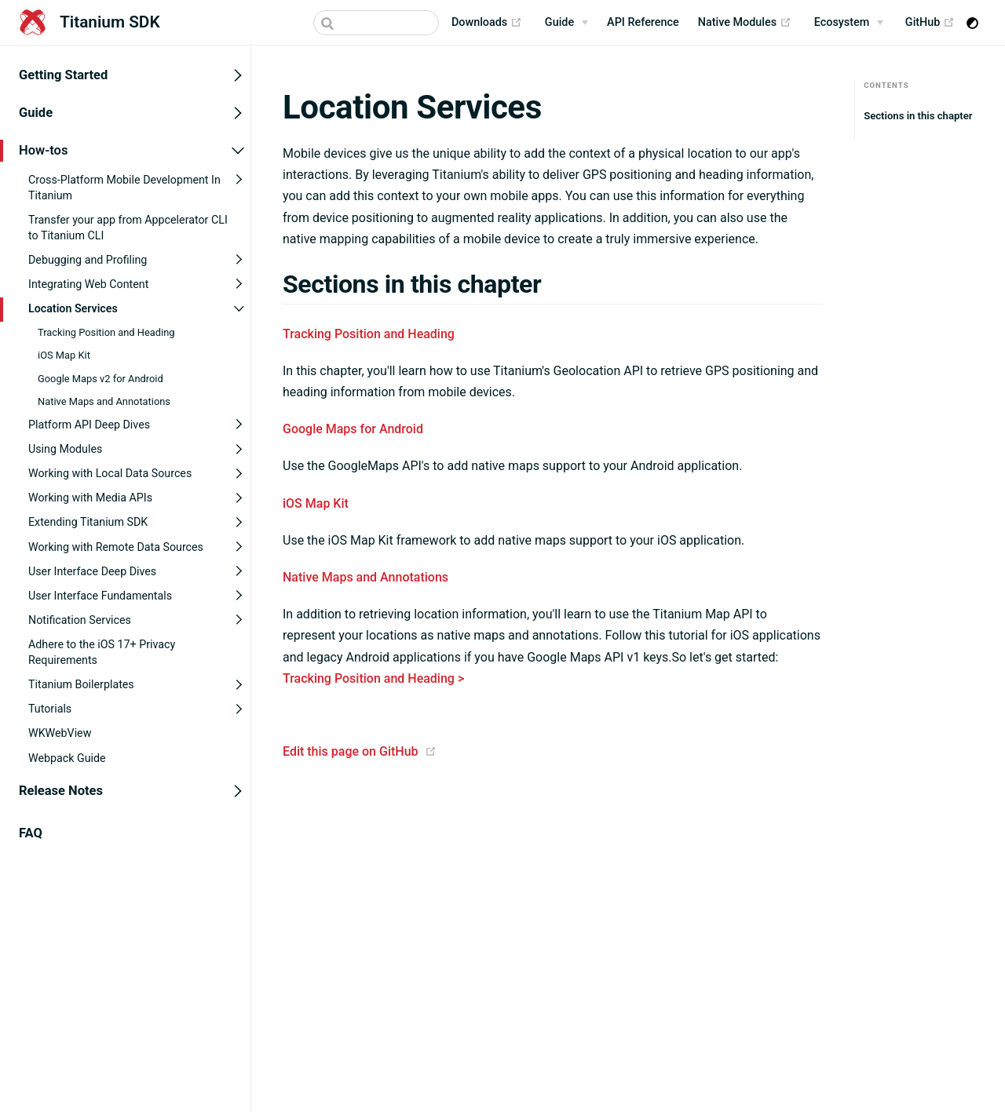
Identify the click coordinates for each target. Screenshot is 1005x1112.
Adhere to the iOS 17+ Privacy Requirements (101, 652)
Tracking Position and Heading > (373, 678)
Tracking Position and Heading (106, 332)
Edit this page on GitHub (350, 751)
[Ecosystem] (849, 22)
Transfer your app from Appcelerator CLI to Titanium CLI (128, 227)
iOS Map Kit (64, 355)
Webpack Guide (67, 757)
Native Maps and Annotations (104, 401)
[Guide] (566, 22)
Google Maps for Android (353, 428)
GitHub (930, 22)
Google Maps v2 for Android (100, 378)
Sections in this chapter (918, 116)
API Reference (643, 22)
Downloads (486, 22)
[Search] (376, 22)
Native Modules (744, 22)
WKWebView (59, 733)
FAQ (30, 832)
